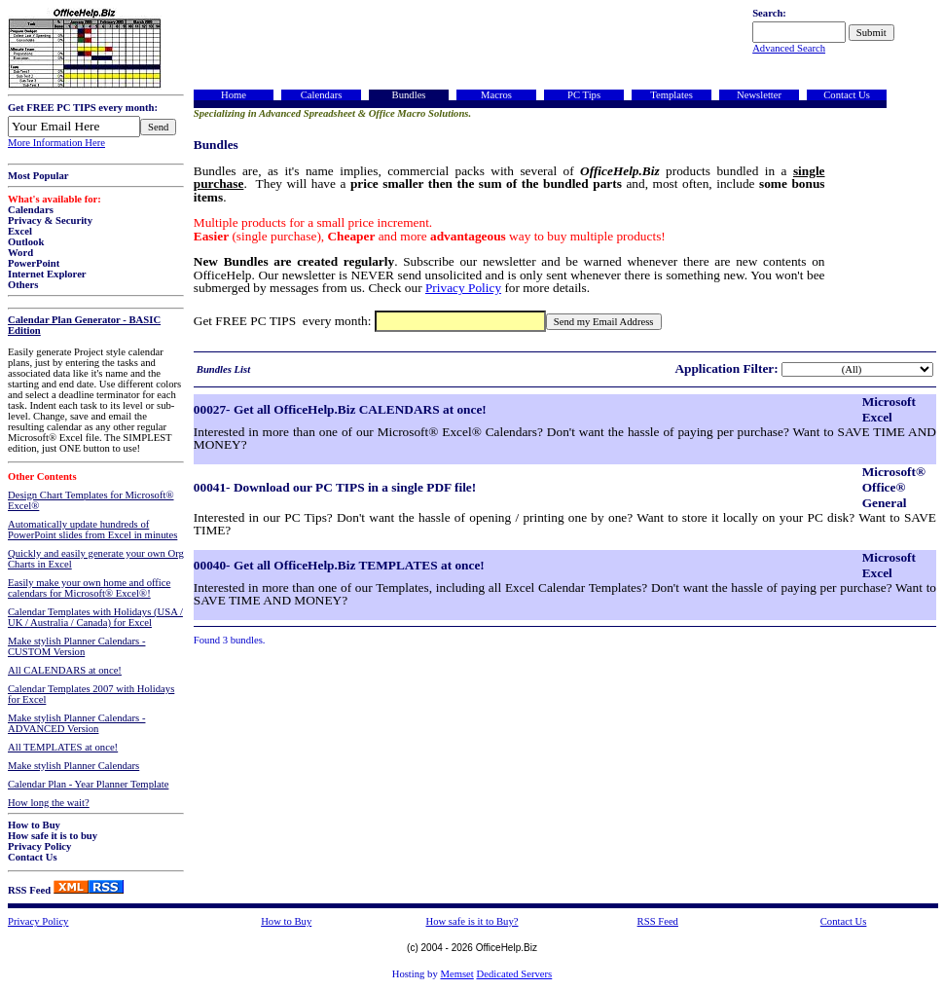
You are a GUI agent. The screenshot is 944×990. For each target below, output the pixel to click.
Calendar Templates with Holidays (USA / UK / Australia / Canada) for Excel (95, 617)
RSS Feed (29, 890)
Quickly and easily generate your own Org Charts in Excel (96, 558)
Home (233, 95)
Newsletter (759, 95)
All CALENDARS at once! (65, 670)
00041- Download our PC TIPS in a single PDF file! (335, 487)
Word (20, 252)
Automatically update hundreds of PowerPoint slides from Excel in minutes (92, 529)
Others (23, 284)
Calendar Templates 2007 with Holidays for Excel (91, 694)
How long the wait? (49, 802)
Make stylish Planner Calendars (73, 765)
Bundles (409, 95)
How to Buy (34, 825)
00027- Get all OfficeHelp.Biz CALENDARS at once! (340, 409)
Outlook (26, 242)
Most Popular (38, 175)
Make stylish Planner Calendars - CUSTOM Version (76, 646)
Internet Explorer (47, 274)
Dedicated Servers (514, 974)
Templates (671, 95)
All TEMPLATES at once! (63, 747)
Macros (496, 95)
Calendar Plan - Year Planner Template (88, 784)
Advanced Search (788, 48)
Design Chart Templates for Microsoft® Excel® (91, 500)
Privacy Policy (39, 846)
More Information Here (56, 142)
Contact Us (32, 857)
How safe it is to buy (52, 835)
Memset (456, 974)
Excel (20, 231)
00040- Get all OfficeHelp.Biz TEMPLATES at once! (339, 565)
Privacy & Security (50, 220)
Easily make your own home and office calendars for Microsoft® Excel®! (89, 588)
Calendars (31, 209)
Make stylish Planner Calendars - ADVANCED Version (76, 723)
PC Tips (583, 95)
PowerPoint (33, 263)
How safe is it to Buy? (471, 921)
